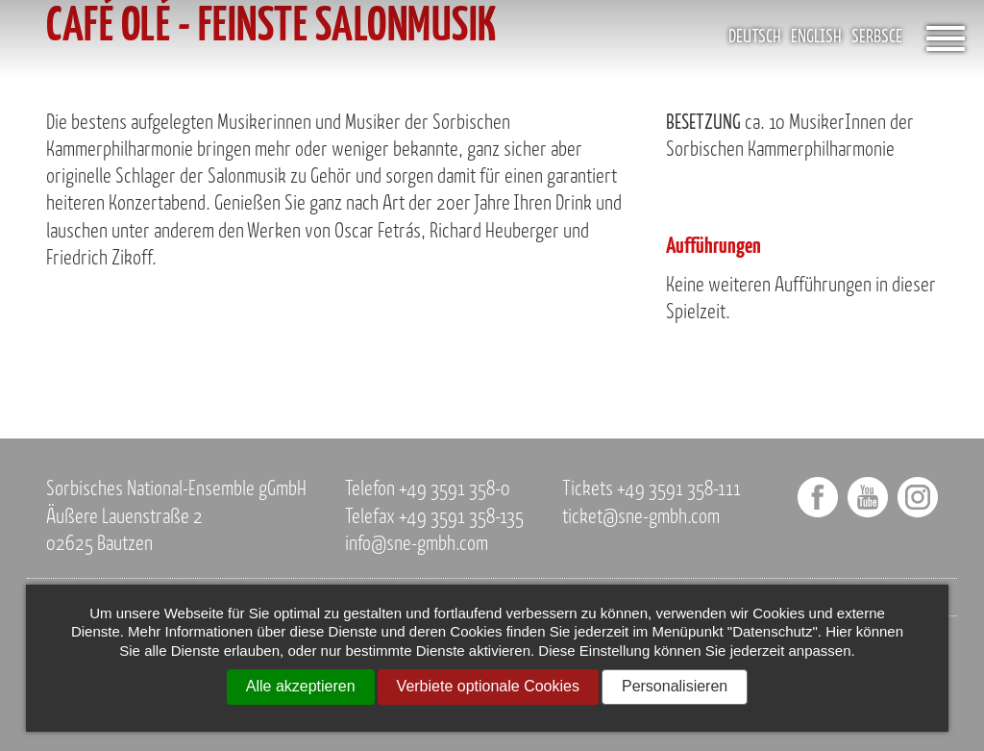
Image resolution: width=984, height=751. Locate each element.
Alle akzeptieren (301, 686)
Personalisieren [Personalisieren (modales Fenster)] (674, 686)
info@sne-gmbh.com (416, 545)
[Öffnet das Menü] (945, 38)
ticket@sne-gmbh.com (641, 518)
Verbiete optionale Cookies (488, 686)
